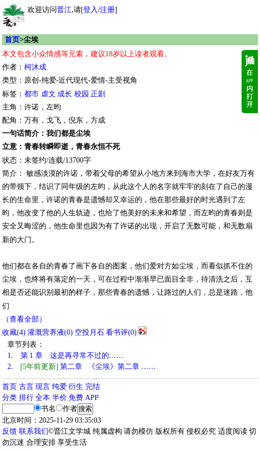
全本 (42, 398)
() (13, 332)
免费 (75, 398)
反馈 (9, 431)
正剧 (98, 94)
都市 (31, 94)
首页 (12, 40)
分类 (9, 398)
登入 (90, 10)
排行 (26, 398)
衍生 (75, 387)
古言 (26, 387)
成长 (64, 94)
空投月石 (89, 332)
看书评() (121, 332)
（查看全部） (24, 319)
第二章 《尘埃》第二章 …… (81, 367)
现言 (42, 387)
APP (92, 398)
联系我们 (33, 431)
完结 (92, 387)
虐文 (48, 94)
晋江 (64, 10)
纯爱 (59, 387)
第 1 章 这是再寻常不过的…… (65, 355)
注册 (107, 10)
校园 (81, 94)
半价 (59, 398)
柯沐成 (35, 67)
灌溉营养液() (50, 332)
